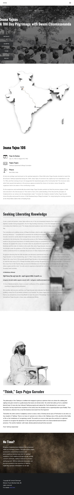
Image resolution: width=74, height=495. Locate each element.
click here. (12, 487)
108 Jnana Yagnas (38, 10)
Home (30, 10)
